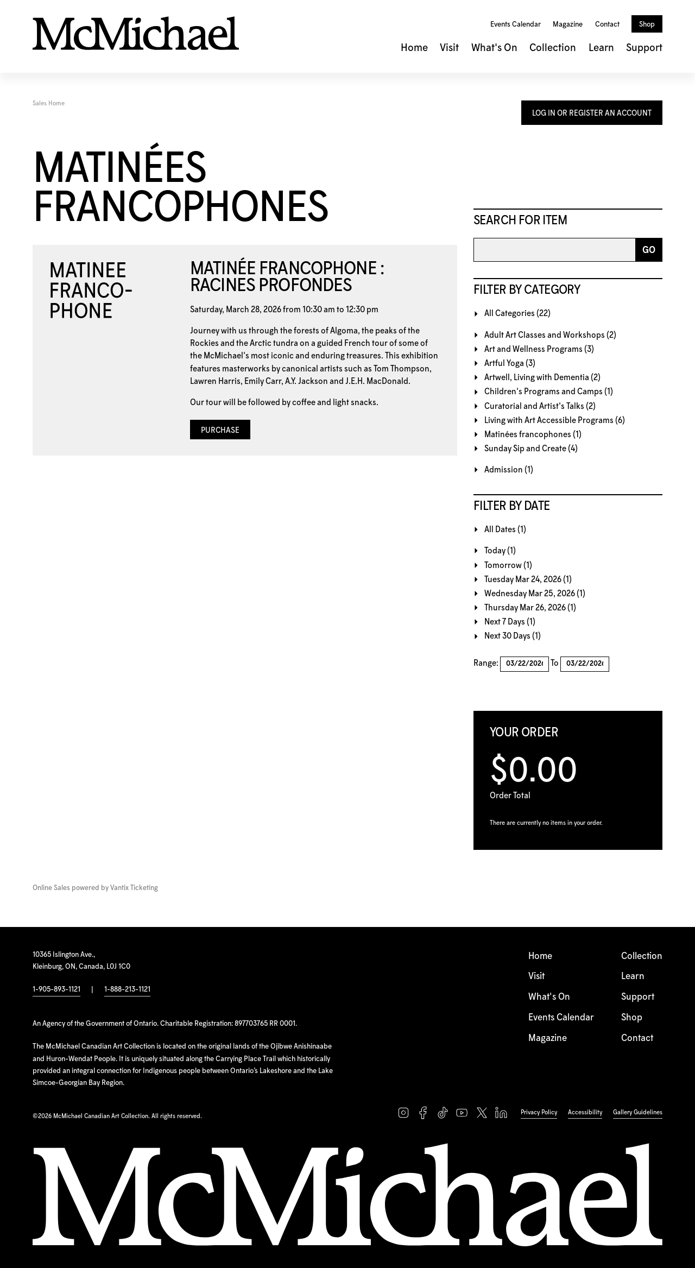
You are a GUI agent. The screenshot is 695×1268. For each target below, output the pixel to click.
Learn (601, 48)
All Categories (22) (517, 314)
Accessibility (585, 1112)
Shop (647, 24)
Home (414, 48)
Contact (607, 24)
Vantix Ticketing (134, 888)
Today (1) (500, 551)
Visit (449, 48)
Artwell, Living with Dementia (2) (542, 378)
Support (644, 48)
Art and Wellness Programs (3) (539, 349)
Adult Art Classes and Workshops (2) (550, 335)
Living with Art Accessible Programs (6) (554, 421)
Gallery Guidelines (637, 1112)
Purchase (220, 430)
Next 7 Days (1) (509, 622)
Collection (552, 48)
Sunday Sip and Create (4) (531, 449)
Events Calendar (515, 24)
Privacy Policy (539, 1112)
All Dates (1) (505, 530)
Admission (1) (508, 470)
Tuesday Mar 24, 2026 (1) (528, 580)
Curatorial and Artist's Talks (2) (540, 406)
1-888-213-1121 (127, 989)
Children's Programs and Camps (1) (548, 392)
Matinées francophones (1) (533, 435)
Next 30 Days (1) (512, 636)
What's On (494, 48)
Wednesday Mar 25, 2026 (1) (534, 594)
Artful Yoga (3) (509, 363)
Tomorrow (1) (508, 566)
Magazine (568, 24)
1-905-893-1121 (56, 989)
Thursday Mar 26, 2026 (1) (530, 608)
